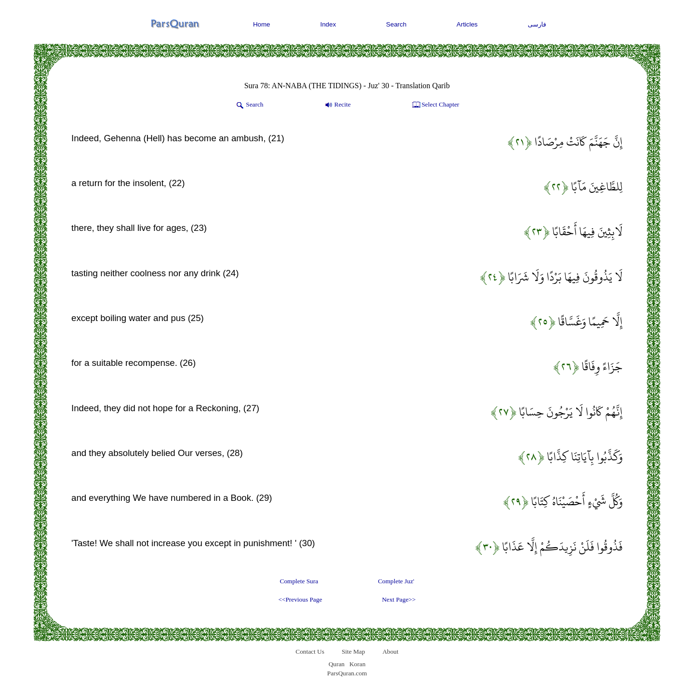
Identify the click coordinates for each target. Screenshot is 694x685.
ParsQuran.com (347, 673)
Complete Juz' (396, 581)
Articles (467, 24)
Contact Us (309, 651)
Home (261, 24)
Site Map (353, 651)
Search (396, 24)
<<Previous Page (300, 599)
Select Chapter (435, 105)
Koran (357, 664)
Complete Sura (299, 581)
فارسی (537, 24)
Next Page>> (398, 599)
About (390, 651)
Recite (337, 105)
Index (328, 24)
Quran (337, 664)
